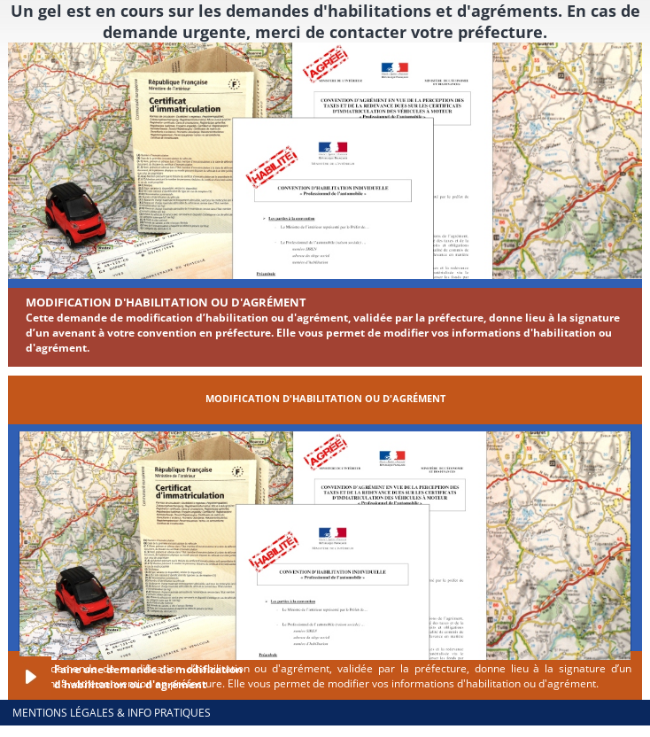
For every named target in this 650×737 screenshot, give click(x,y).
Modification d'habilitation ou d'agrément (166, 302)
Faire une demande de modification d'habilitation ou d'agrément (148, 677)
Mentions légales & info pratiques (111, 712)
